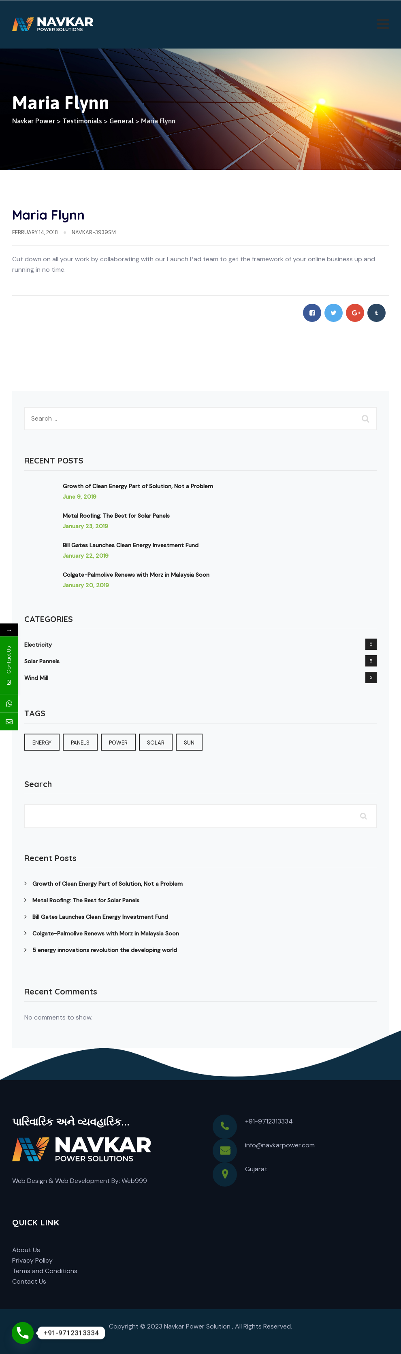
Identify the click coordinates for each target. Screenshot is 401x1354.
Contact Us (29, 1281)
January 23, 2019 (85, 526)
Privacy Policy (32, 1260)
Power (118, 742)
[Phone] (23, 1333)
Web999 (134, 1180)
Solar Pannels (42, 661)
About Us (26, 1250)
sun (189, 742)
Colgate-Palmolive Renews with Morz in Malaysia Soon (136, 574)
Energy (41, 742)
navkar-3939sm (94, 232)
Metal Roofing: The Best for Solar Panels (116, 515)
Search (38, 784)
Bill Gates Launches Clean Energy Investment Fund (130, 545)
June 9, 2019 (79, 496)
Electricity (38, 644)
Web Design (29, 1180)
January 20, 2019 (86, 585)
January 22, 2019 (86, 555)
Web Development (82, 1180)
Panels (80, 742)
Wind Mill (36, 677)
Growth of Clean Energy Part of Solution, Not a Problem (138, 486)
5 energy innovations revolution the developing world (104, 950)
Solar (155, 742)
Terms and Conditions (44, 1271)
